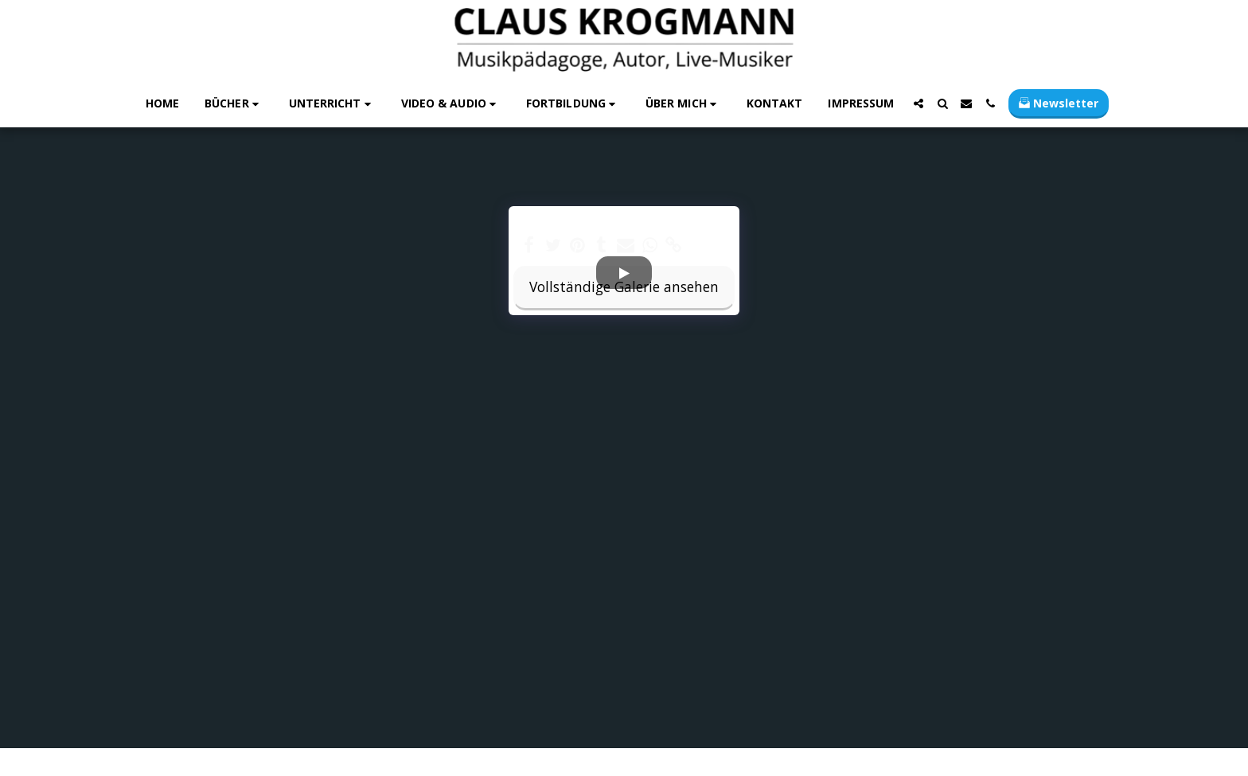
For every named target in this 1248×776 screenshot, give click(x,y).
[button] (234, 103)
